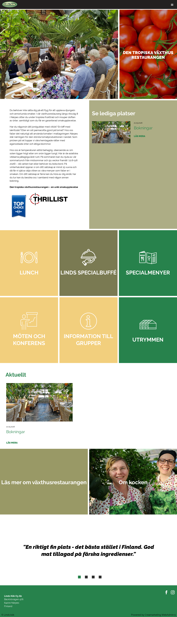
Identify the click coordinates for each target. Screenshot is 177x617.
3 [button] (93, 577)
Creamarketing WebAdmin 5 (160, 614)
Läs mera (139, 136)
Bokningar (143, 128)
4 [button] (100, 577)
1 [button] (79, 577)
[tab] (79, 577)
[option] (88, 54)
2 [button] (86, 577)
